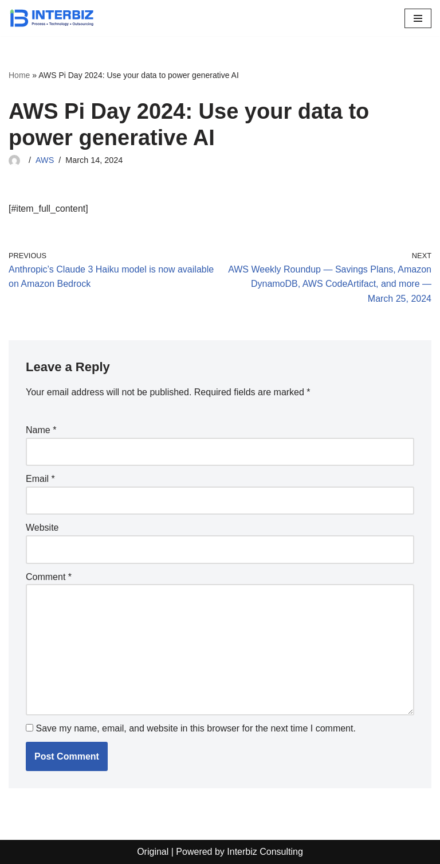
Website (42, 527)
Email (40, 479)
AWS (45, 160)
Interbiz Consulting (265, 852)
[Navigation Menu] (417, 18)
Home (19, 75)
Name (41, 430)
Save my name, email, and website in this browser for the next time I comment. (195, 728)
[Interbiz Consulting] (52, 18)
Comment (49, 577)
